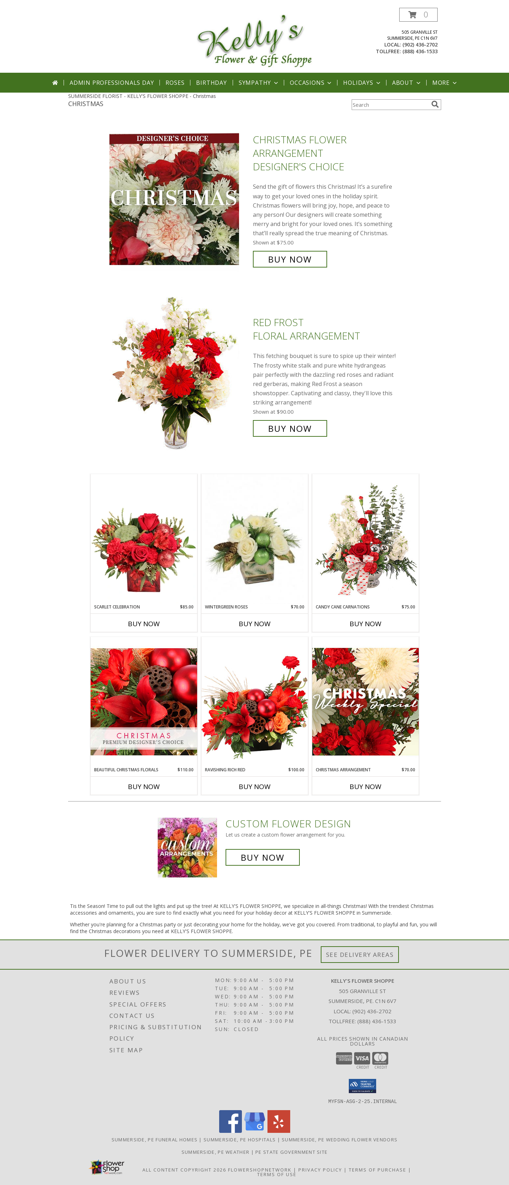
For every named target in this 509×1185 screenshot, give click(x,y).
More (445, 83)
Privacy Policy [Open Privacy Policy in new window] (320, 1169)
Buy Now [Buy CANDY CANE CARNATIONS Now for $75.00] (365, 623)
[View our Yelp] (278, 1130)
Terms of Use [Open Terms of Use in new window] (277, 1174)
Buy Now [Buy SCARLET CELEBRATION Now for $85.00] (144, 623)
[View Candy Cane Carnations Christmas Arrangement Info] (365, 538)
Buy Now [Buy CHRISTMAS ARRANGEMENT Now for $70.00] (365, 786)
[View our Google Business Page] (254, 1130)
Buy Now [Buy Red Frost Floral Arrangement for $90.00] (290, 428)
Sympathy (259, 83)
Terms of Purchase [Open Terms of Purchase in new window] (377, 1169)
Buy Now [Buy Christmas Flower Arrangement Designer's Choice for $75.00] (290, 259)
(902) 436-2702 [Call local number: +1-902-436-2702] (420, 44)
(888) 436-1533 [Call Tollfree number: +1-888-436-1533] (376, 1021)
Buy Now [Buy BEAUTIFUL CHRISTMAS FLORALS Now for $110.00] (144, 786)
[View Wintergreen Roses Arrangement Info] (254, 539)
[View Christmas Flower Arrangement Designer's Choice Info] (179, 199)
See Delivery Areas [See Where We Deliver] (360, 954)
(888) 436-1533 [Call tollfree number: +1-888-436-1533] (420, 51)
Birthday (211, 83)
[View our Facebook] (230, 1130)
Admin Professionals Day (112, 83)
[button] (418, 15)
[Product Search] (390, 105)
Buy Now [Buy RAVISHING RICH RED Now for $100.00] (255, 786)
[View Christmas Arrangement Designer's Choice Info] (365, 701)
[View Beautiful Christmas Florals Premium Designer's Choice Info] (144, 701)
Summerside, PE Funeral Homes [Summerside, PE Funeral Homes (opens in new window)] (154, 1139)
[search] (435, 104)
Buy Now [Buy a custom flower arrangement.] (263, 857)
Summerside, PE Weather (216, 1151)
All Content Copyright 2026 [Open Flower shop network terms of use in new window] (184, 1169)
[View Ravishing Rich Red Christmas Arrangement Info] (254, 701)
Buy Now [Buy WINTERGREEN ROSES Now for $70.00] (255, 623)
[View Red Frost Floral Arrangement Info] (179, 375)
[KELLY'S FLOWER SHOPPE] (254, 40)
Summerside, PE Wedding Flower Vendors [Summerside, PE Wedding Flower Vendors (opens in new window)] (339, 1139)
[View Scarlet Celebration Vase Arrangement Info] (144, 538)
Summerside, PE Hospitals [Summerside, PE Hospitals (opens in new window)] (240, 1139)
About (407, 83)
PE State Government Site (291, 1151)
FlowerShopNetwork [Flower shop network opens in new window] (260, 1169)
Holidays (362, 83)
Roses (175, 83)
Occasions (311, 83)
